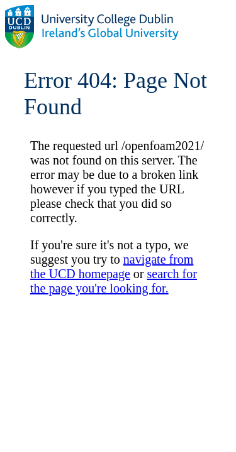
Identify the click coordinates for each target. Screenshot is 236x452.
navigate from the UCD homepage (111, 266)
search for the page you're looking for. (113, 281)
